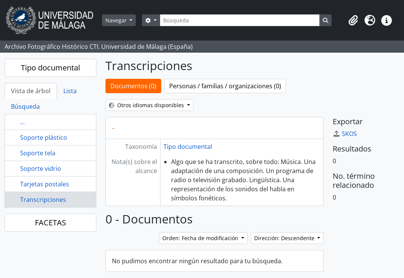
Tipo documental (50, 67)
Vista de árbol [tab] (30, 91)
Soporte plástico (43, 137)
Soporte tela (37, 153)
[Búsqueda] (240, 20)
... (22, 122)
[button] (353, 20)
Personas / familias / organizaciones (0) (225, 86)
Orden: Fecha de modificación (201, 238)
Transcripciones (43, 199)
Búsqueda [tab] (25, 106)
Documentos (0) (133, 86)
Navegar (116, 20)
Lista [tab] (70, 91)
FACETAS (50, 222)
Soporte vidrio (40, 168)
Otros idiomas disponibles (147, 105)
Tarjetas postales (44, 184)
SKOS (345, 134)
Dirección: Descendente (285, 238)
